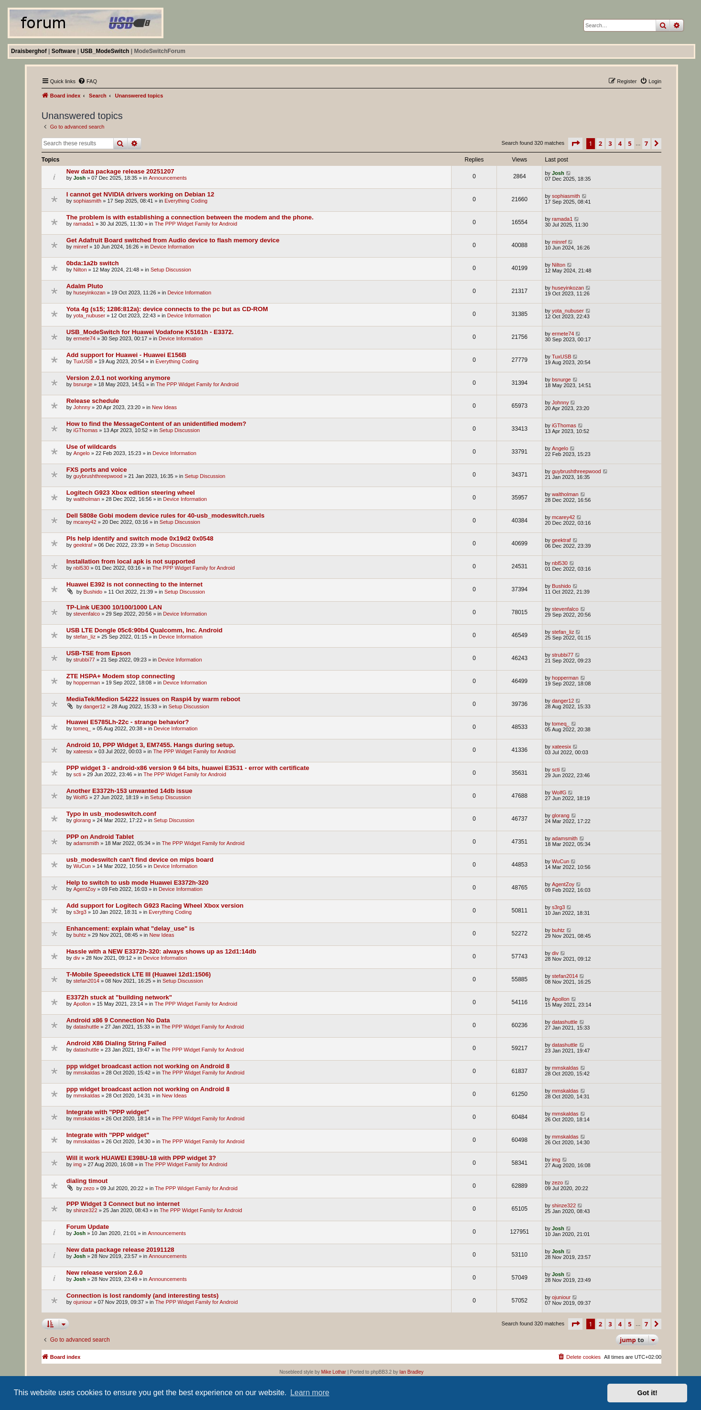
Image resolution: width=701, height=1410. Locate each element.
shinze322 (85, 1210)
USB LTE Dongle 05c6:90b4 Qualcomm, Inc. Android (144, 630)
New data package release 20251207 (120, 171)
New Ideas (164, 407)
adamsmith (86, 843)
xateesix (82, 751)
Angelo (81, 453)
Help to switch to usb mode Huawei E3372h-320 (137, 882)
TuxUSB (83, 361)
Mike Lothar (333, 1372)
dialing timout (87, 1180)
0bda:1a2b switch (92, 263)
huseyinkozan (89, 292)
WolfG (80, 797)
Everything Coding (185, 201)
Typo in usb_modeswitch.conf (111, 813)
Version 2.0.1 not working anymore (118, 377)
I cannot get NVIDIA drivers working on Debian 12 (140, 194)
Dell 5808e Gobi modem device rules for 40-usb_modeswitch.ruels (165, 515)
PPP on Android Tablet (100, 836)
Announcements (168, 178)
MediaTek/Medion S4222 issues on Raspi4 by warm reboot (153, 699)
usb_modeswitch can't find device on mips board (140, 859)
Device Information (172, 246)
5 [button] (629, 143)
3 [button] (610, 143)
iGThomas (85, 430)
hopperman (86, 682)
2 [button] (600, 143)
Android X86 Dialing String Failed (116, 1043)
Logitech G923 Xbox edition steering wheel (130, 492)
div (76, 958)
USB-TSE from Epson (98, 653)
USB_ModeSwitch (104, 51)
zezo (88, 1188)
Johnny (81, 407)
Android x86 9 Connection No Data (118, 1020)
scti (77, 774)
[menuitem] (87, 81)
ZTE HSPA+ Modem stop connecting (120, 676)
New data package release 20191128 (120, 1249)
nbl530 (81, 568)
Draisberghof (29, 51)
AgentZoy (84, 889)
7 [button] (646, 143)
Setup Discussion (171, 269)
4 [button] (620, 143)
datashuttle (86, 1027)
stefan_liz (84, 637)
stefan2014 (86, 981)
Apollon (82, 1004)
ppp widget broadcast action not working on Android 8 (148, 1066)
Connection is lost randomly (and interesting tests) (142, 1295)
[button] (575, 143)
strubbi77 (84, 659)
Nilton (79, 269)
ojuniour (82, 1302)
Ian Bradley (411, 1372)
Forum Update (87, 1226)
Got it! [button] (647, 1393)
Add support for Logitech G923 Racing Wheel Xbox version (155, 905)
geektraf (82, 545)
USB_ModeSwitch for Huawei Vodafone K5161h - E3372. (150, 332)
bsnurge (82, 384)
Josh (79, 178)
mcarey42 (84, 522)
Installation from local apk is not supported (130, 561)
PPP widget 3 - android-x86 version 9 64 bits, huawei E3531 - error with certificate (187, 767)
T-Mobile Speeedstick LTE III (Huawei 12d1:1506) (138, 974)
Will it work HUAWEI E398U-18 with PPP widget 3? (141, 1157)
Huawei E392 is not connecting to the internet (134, 584)
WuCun (81, 866)
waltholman (86, 499)
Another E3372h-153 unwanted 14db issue (129, 790)
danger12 (94, 706)
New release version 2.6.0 (104, 1272)
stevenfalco (86, 614)
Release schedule (92, 400)
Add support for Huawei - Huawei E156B (126, 354)
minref (80, 246)
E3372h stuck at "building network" (119, 997)
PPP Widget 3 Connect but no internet (123, 1203)
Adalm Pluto (84, 286)
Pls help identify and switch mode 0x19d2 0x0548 (140, 538)
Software (64, 51)
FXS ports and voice (96, 469)
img (77, 1164)
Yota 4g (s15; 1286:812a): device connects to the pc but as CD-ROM (167, 309)
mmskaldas (86, 1072)
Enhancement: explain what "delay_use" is (130, 928)
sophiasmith (87, 201)
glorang (82, 820)
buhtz (79, 935)
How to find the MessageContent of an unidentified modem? (156, 423)
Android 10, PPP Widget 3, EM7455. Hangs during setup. (150, 744)
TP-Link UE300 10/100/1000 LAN (114, 607)
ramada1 (83, 224)
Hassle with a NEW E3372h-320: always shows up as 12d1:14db (161, 951)
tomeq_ (82, 728)
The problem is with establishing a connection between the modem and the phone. (189, 217)
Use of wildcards (91, 446)
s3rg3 (79, 912)
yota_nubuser (89, 315)
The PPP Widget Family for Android (195, 224)
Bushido (92, 592)
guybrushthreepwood (97, 476)
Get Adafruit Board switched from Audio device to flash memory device (173, 240)
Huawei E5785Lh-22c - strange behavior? (127, 722)
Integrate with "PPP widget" (107, 1112)
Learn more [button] (309, 1392)
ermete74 (84, 338)
